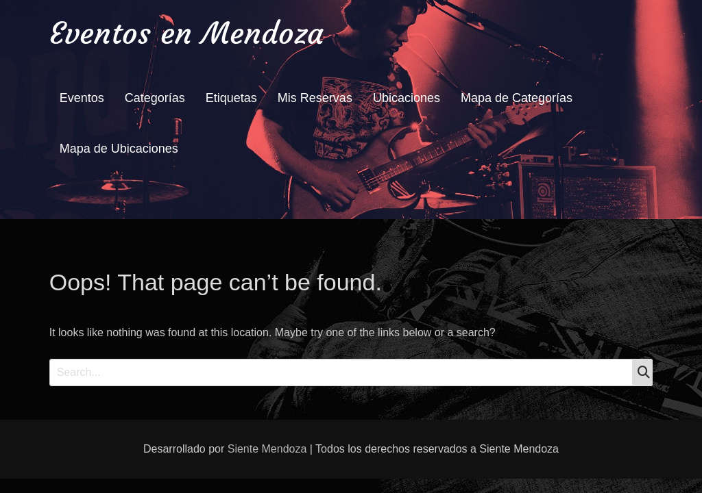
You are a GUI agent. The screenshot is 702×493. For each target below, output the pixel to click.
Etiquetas (231, 98)
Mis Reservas (315, 98)
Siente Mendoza (267, 449)
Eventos (82, 98)
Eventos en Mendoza (186, 33)
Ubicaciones (406, 98)
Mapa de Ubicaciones (119, 148)
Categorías (155, 98)
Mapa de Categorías (516, 98)
